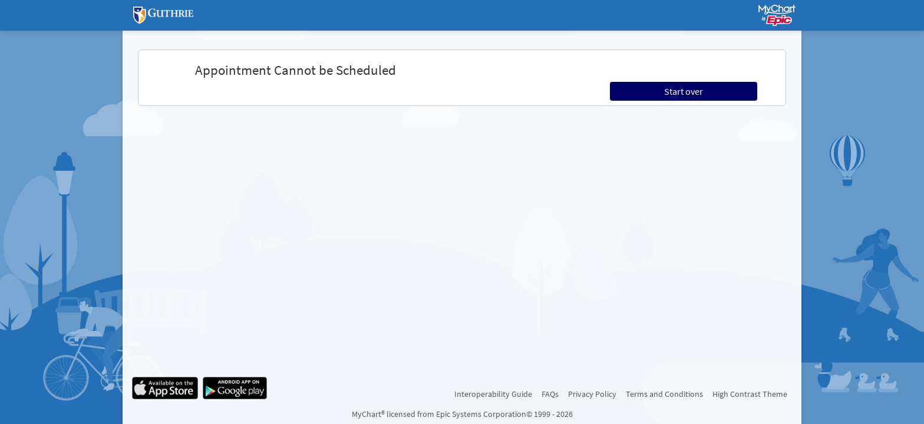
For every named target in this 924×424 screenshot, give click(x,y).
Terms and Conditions (664, 394)
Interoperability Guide (493, 394)
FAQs (550, 394)
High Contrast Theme (749, 394)
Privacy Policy (592, 394)
